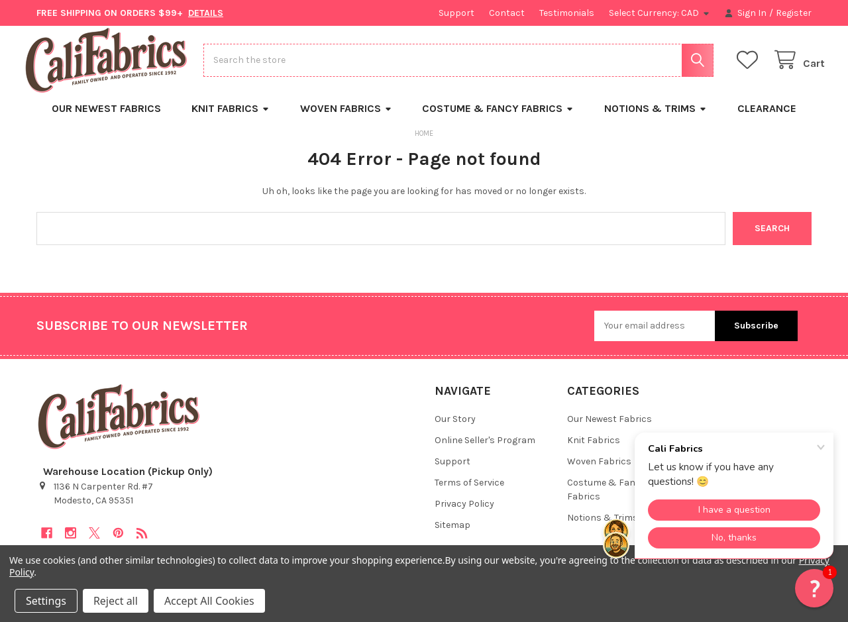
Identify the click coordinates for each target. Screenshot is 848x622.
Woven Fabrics (346, 119)
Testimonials (566, 13)
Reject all (115, 601)
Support (456, 13)
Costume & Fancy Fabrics (498, 119)
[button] (814, 588)
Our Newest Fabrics (106, 119)
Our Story (455, 429)
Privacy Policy (464, 514)
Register (794, 13)
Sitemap (452, 535)
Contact (507, 13)
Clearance (766, 119)
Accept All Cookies (209, 601)
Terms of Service (469, 493)
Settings (46, 601)
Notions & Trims (655, 119)
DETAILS (205, 13)
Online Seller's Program (485, 450)
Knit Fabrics (230, 119)
